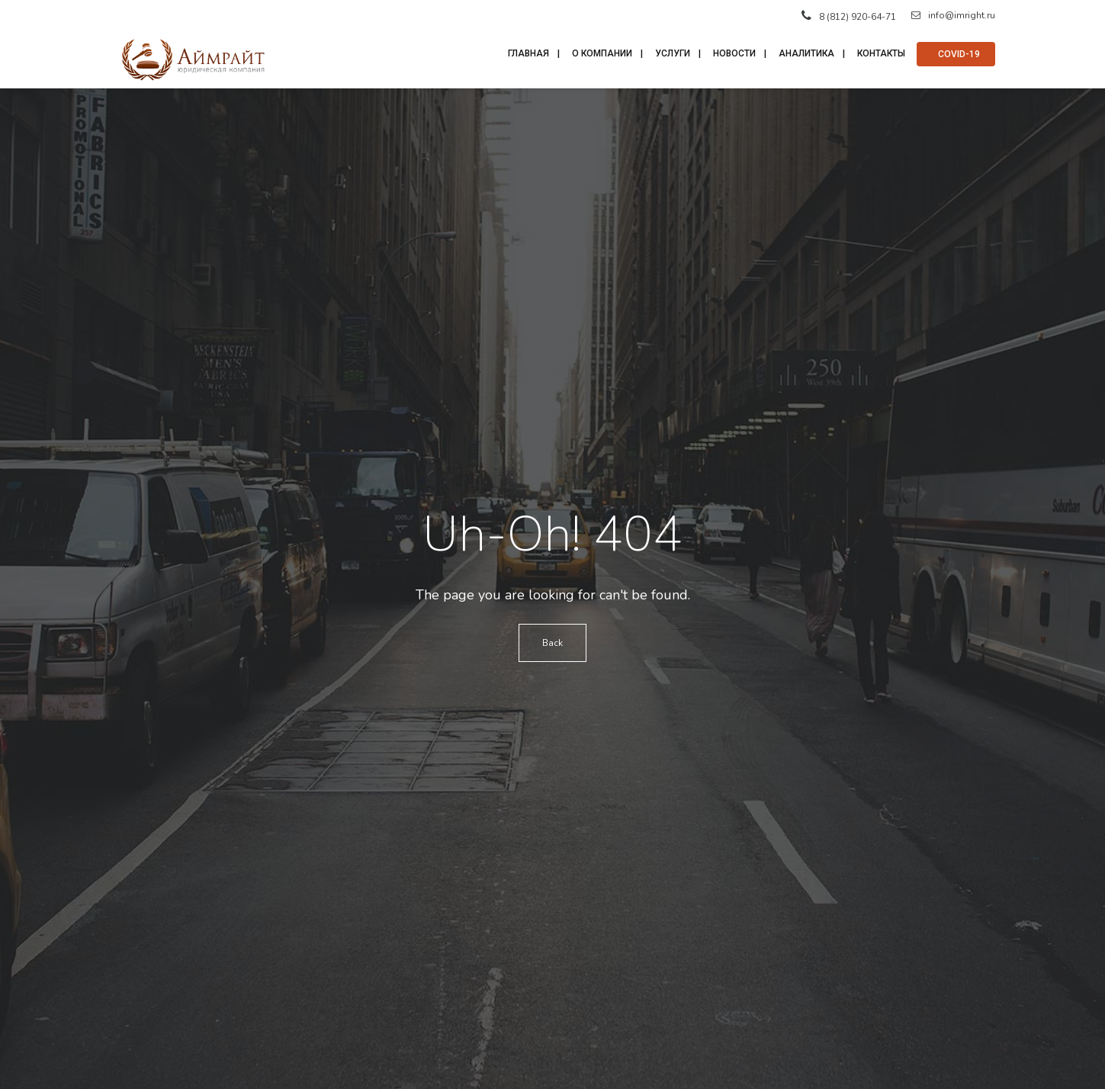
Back (552, 643)
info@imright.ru (953, 15)
